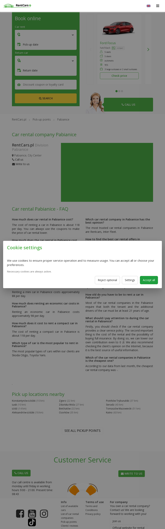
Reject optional (107, 280)
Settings (130, 280)
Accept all (149, 280)
